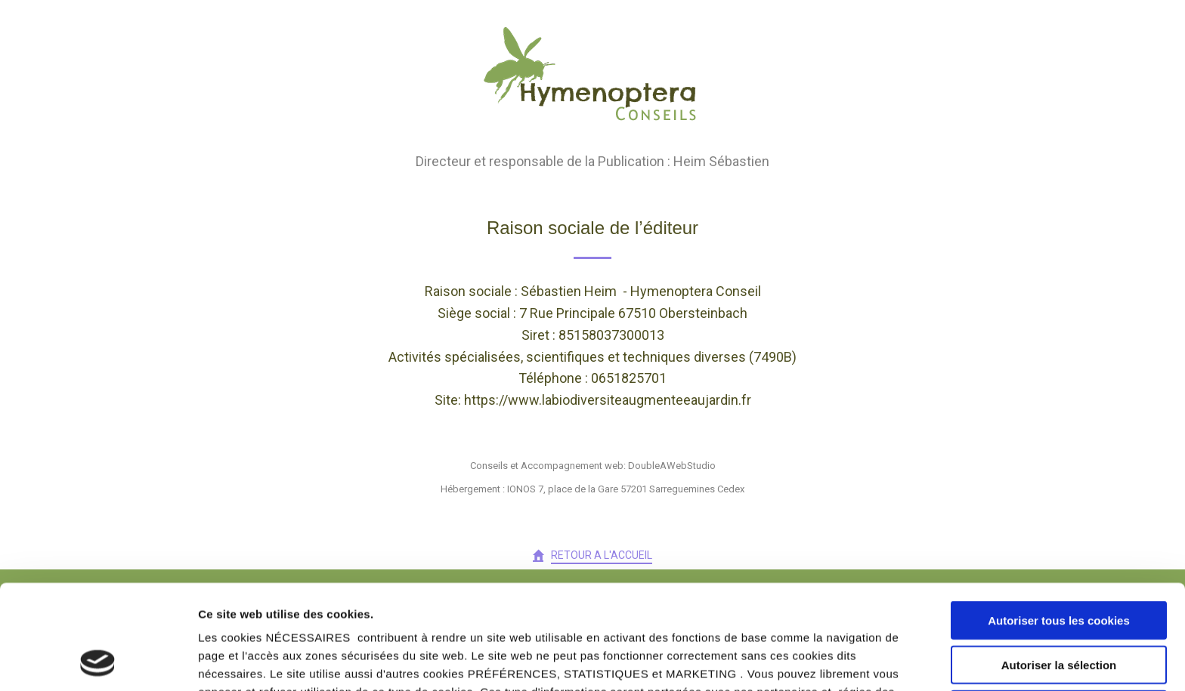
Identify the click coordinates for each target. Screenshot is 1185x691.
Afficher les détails (832, 661)
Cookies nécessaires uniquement (1059, 611)
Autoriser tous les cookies (1059, 522)
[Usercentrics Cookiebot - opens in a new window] (98, 661)
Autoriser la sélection (1059, 566)
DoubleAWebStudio (672, 465)
